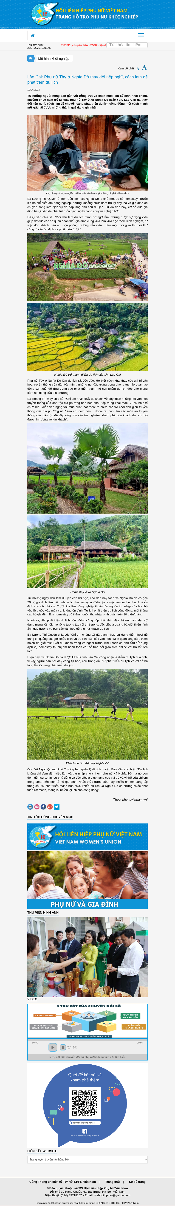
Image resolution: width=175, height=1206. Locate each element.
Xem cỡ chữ (126, 68)
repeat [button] (69, 1047)
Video (32, 999)
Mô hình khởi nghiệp (53, 58)
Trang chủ (112, 1181)
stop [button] (63, 1047)
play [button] (52, 1047)
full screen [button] (75, 1047)
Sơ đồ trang (137, 1181)
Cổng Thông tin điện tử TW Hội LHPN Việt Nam (62, 1181)
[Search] (127, 45)
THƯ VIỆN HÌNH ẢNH (43, 912)
